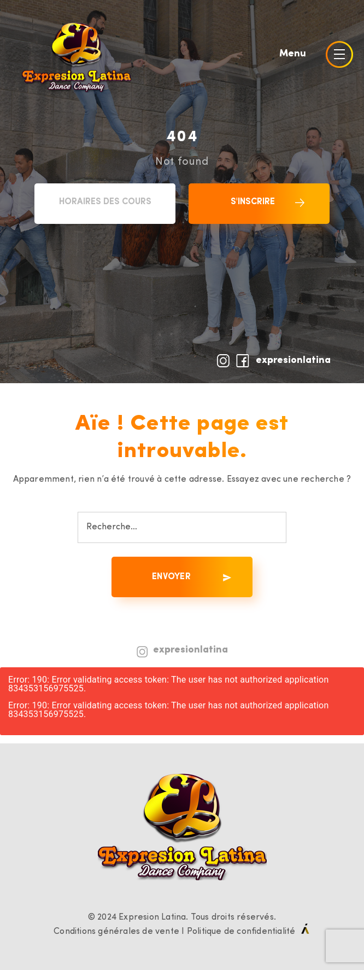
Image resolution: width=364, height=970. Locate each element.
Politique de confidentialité (241, 931)
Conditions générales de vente (116, 931)
